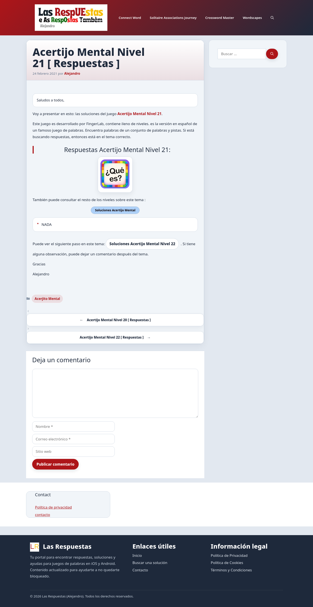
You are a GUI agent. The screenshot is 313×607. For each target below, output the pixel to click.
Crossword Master (219, 17)
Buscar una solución (149, 561)
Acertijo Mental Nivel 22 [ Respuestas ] (112, 336)
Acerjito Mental (47, 298)
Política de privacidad (53, 506)
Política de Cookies (227, 561)
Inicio (137, 554)
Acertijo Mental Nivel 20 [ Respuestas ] (119, 319)
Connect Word (130, 17)
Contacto (140, 569)
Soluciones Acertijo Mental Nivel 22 (142, 243)
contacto (42, 514)
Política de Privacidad (229, 554)
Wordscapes (252, 17)
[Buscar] (272, 54)
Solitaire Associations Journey (173, 17)
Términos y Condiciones (231, 569)
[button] (272, 17)
